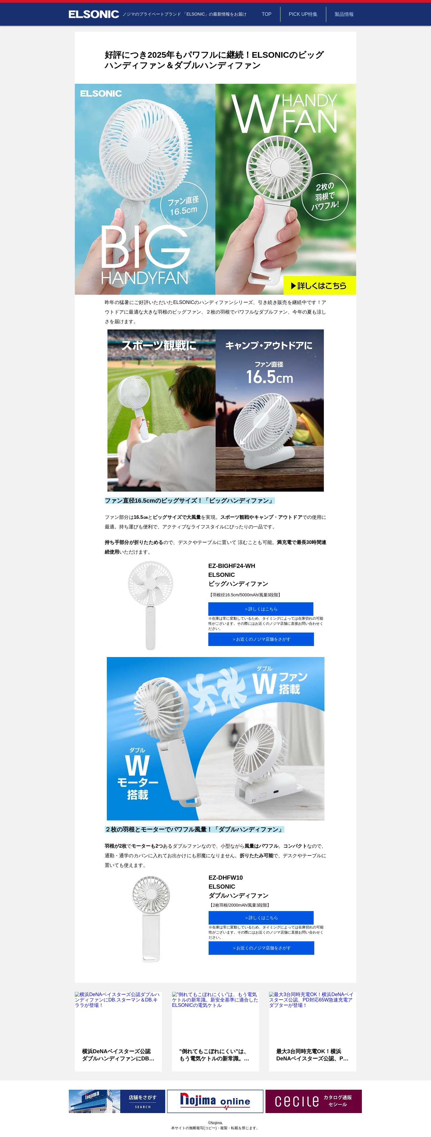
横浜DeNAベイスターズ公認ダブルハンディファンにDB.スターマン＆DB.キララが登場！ (116, 1055)
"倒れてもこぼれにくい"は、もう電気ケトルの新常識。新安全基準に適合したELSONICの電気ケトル (215, 1055)
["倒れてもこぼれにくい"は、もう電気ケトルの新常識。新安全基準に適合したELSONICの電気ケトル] (215, 1016)
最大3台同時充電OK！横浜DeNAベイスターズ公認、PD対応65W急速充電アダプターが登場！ (311, 1055)
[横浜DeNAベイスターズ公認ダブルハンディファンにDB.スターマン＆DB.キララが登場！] (118, 1016)
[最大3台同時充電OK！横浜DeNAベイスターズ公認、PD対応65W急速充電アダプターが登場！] (312, 1016)
